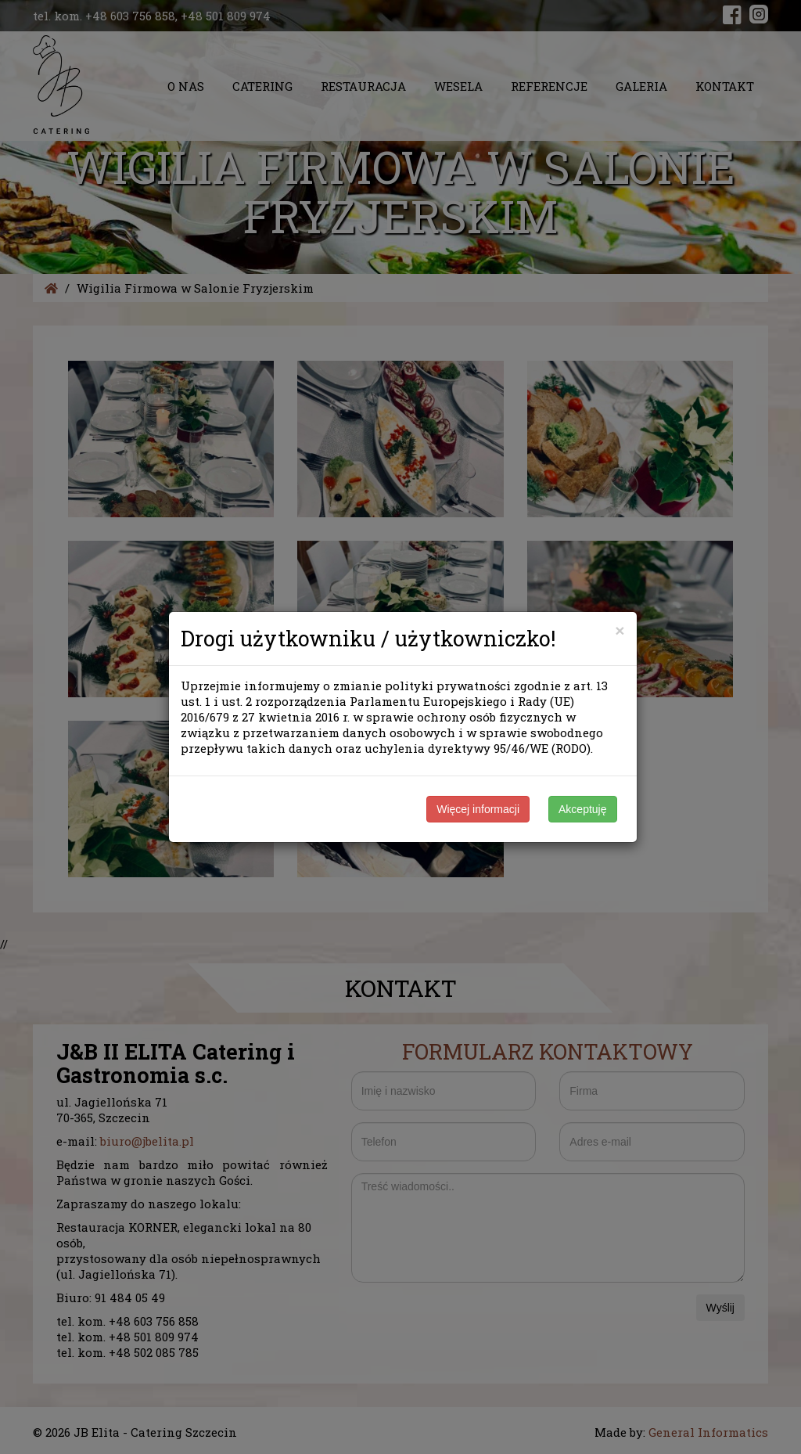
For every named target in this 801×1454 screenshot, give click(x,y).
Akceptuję (582, 809)
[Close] (619, 630)
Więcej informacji (477, 809)
